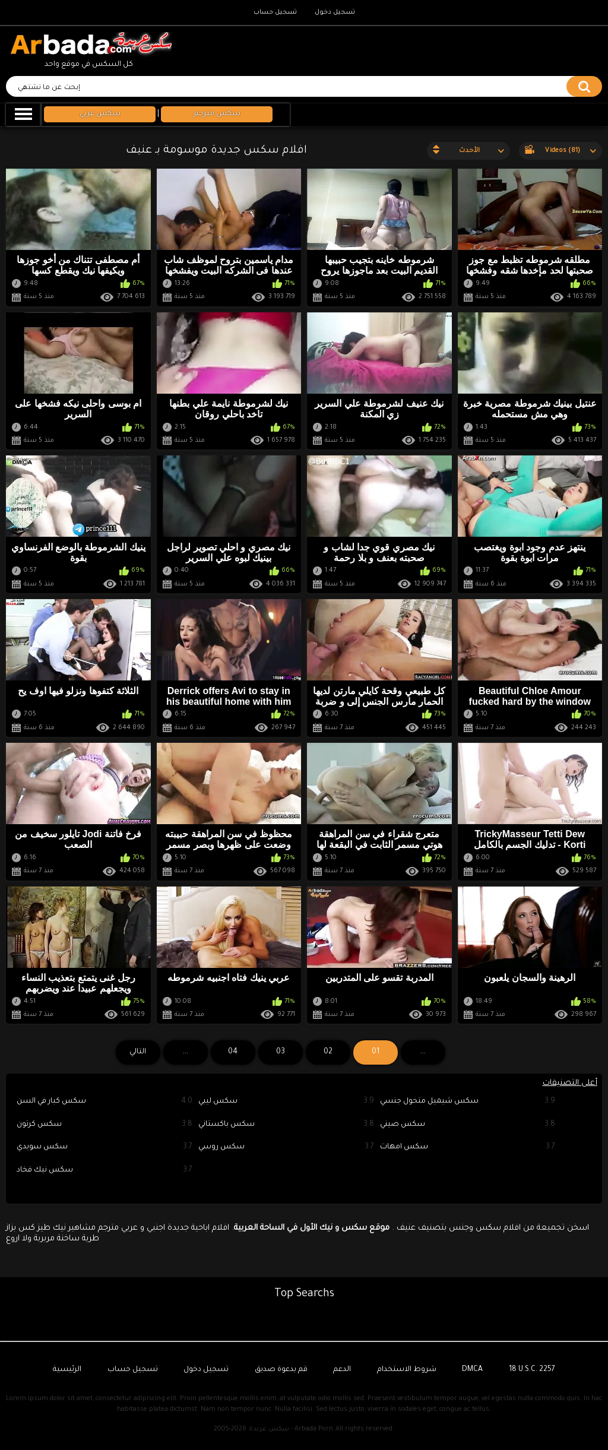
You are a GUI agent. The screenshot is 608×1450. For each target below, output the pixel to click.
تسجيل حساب (275, 12)
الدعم (342, 1370)
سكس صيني (468, 1125)
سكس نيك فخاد (104, 1171)
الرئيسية (67, 1370)
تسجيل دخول (335, 12)
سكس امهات (468, 1147)
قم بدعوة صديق (281, 1370)
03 (280, 1052)
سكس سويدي (104, 1147)
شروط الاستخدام (406, 1370)
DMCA (472, 1370)
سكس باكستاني (286, 1125)
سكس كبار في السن (104, 1102)
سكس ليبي (286, 1102)
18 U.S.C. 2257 (532, 1370)
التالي (137, 1052)
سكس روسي (286, 1147)
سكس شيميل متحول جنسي (468, 1102)
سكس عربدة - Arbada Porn (291, 1429)
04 (233, 1052)
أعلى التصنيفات (570, 1083)
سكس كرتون (104, 1125)
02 (328, 1052)
